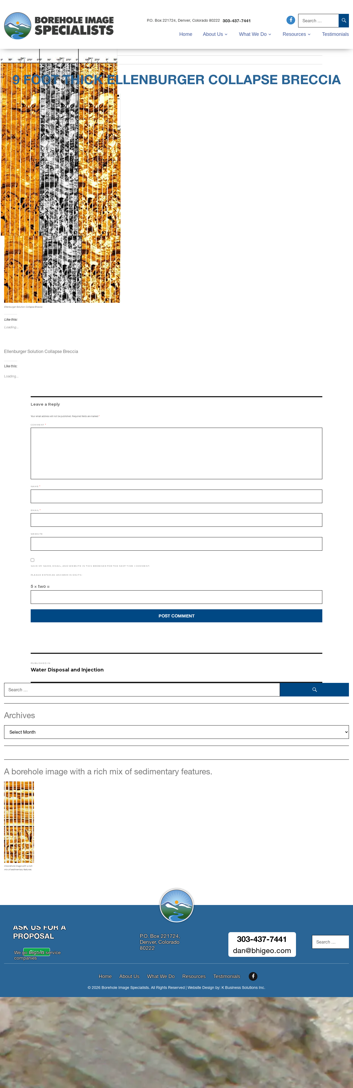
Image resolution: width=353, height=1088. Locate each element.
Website (37, 533)
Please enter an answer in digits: (57, 574)
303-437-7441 (238, 20)
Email (36, 510)
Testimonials (336, 34)
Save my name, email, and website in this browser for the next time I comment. (90, 566)
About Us (216, 34)
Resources (295, 34)
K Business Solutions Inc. (243, 987)
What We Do (255, 34)
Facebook (290, 20)
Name (35, 486)
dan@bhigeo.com (262, 950)
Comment (38, 424)
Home (189, 34)
